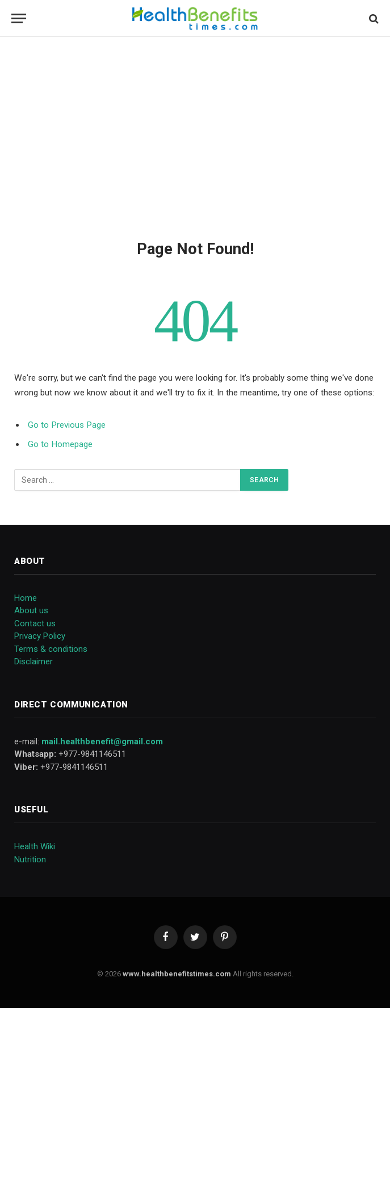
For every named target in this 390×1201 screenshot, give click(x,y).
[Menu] (18, 18)
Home (25, 598)
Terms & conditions (50, 649)
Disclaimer (33, 661)
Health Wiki (34, 846)
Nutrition (30, 859)
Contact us (35, 623)
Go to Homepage (60, 444)
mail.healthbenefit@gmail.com (102, 741)
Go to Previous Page (67, 425)
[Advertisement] (195, 136)
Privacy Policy (39, 636)
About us (31, 610)
